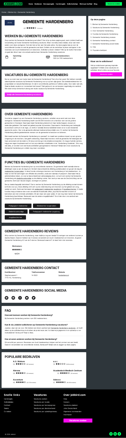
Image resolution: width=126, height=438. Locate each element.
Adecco (57, 380)
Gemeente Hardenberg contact (104, 40)
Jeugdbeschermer (15, 217)
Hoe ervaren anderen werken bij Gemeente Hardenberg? (31, 339)
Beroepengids (48, 4)
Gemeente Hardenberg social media (105, 44)
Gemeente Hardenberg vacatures (63, 328)
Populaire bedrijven (100, 50)
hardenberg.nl (63, 275)
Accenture (18, 380)
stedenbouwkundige (24, 178)
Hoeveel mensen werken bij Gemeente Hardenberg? (29, 315)
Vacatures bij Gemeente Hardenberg (106, 28)
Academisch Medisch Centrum (67, 370)
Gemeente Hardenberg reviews (104, 37)
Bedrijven (38, 4)
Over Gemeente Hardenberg (103, 31)
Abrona (16, 370)
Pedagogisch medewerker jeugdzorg (46, 212)
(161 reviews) (23, 364)
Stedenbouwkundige (16, 212)
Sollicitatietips (72, 4)
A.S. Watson (19, 361)
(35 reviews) (67, 373)
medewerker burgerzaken (14, 171)
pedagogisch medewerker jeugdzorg (48, 189)
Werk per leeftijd (86, 4)
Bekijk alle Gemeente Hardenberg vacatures (24, 94)
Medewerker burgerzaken (46, 206)
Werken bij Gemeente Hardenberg (104, 24)
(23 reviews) (23, 373)
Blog (95, 4)
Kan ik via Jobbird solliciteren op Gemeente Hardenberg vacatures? (36, 325)
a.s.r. (55, 361)
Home (31, 4)
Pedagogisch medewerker (18, 206)
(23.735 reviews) (24, 382)
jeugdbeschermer (70, 189)
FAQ (94, 47)
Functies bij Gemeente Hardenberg (105, 34)
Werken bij (12, 12)
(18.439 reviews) (64, 382)
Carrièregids (60, 4)
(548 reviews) (63, 364)
